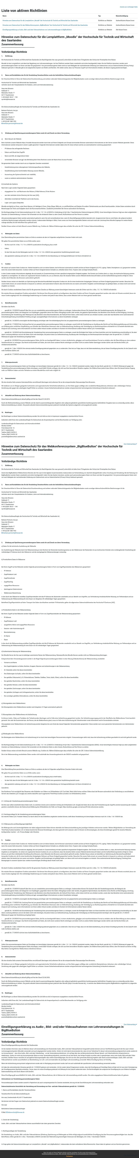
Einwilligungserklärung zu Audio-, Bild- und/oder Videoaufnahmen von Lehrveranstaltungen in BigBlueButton (69, 1154)
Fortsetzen (69, 1156)
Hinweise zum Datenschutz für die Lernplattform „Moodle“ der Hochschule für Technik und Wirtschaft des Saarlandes (40, 20)
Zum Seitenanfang (130, 444)
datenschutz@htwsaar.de (16, 1112)
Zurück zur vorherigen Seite (129, 7)
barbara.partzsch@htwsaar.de (13, 123)
